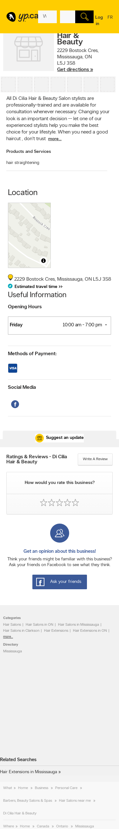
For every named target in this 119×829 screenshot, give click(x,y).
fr (110, 21)
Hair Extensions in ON (90, 631)
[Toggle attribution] (43, 260)
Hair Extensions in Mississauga (28, 772)
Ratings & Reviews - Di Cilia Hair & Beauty (36, 459)
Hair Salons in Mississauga (78, 625)
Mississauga (12, 651)
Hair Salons (12, 625)
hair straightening (22, 162)
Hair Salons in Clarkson (21, 631)
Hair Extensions (56, 631)
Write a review (95, 459)
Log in (99, 20)
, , (78, 60)
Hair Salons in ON (39, 625)
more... (55, 139)
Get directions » (75, 69)
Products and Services (28, 151)
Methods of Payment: (32, 353)
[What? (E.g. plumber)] (47, 16)
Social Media (22, 387)
